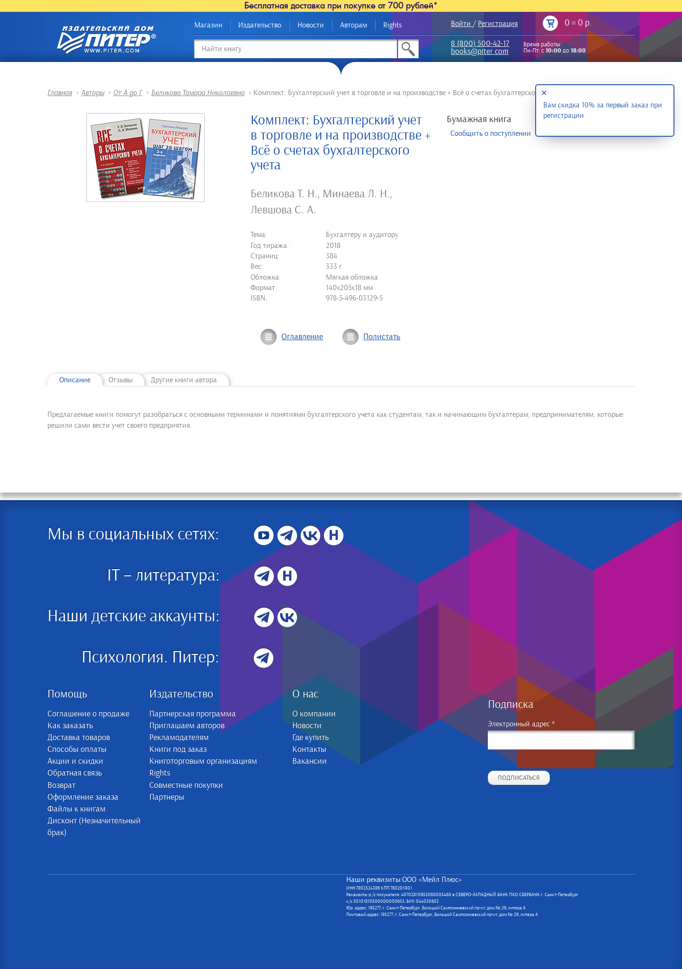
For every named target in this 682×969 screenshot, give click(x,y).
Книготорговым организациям (203, 761)
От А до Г (127, 92)
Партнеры (166, 797)
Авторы (92, 92)
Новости (310, 25)
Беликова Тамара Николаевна (197, 92)
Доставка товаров (78, 737)
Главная (59, 92)
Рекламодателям (179, 737)
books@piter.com (479, 52)
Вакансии (309, 761)
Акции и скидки (75, 761)
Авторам (353, 25)
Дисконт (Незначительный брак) (94, 826)
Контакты (309, 749)
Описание (74, 380)
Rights (392, 25)
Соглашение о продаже (88, 714)
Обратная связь (74, 773)
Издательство (259, 25)
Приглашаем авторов (186, 726)
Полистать (381, 337)
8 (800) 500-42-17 (480, 44)
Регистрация (498, 23)
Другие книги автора (184, 380)
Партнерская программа (192, 714)
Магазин (208, 25)
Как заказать (70, 726)
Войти (461, 23)
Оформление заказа (82, 797)
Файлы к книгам (76, 809)
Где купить (310, 737)
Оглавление (302, 337)
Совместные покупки (186, 785)
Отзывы (120, 380)
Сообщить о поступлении (490, 133)
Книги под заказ (177, 749)
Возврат (61, 785)
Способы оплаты (77, 749)
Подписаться (519, 778)
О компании (314, 714)
